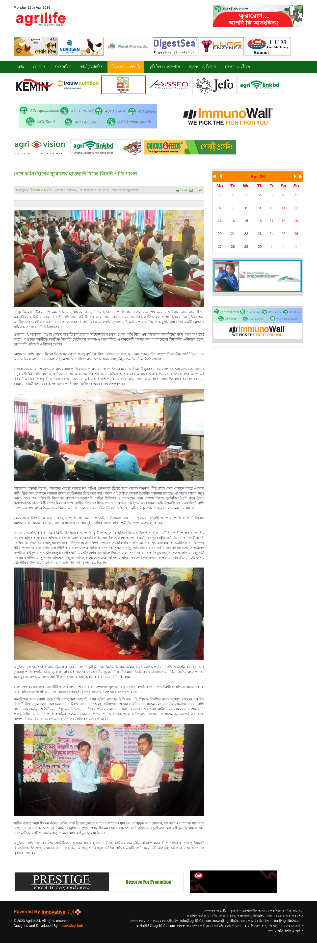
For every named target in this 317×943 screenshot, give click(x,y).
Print (183, 190)
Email (197, 190)
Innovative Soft (70, 926)
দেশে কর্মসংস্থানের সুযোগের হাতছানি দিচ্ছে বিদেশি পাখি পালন (75, 173)
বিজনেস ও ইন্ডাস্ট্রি (41, 190)
